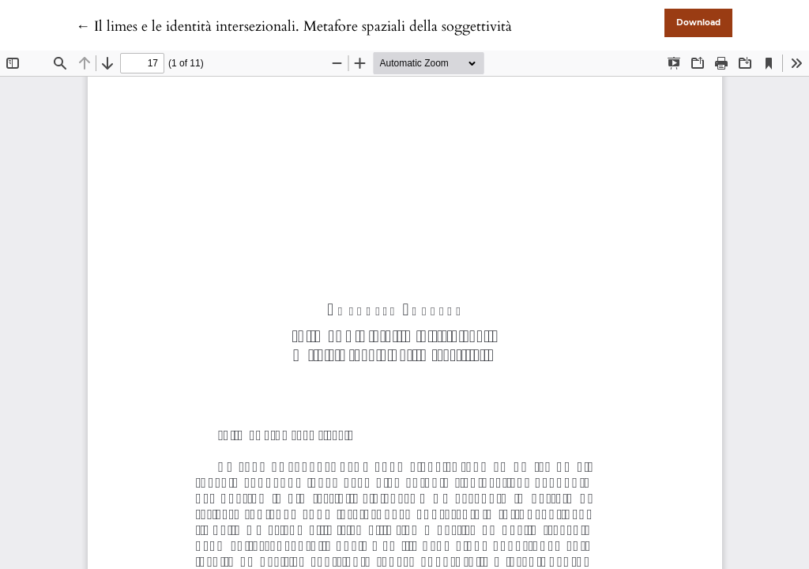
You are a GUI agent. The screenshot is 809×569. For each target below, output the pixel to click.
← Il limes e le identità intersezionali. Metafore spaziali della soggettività (294, 26)
